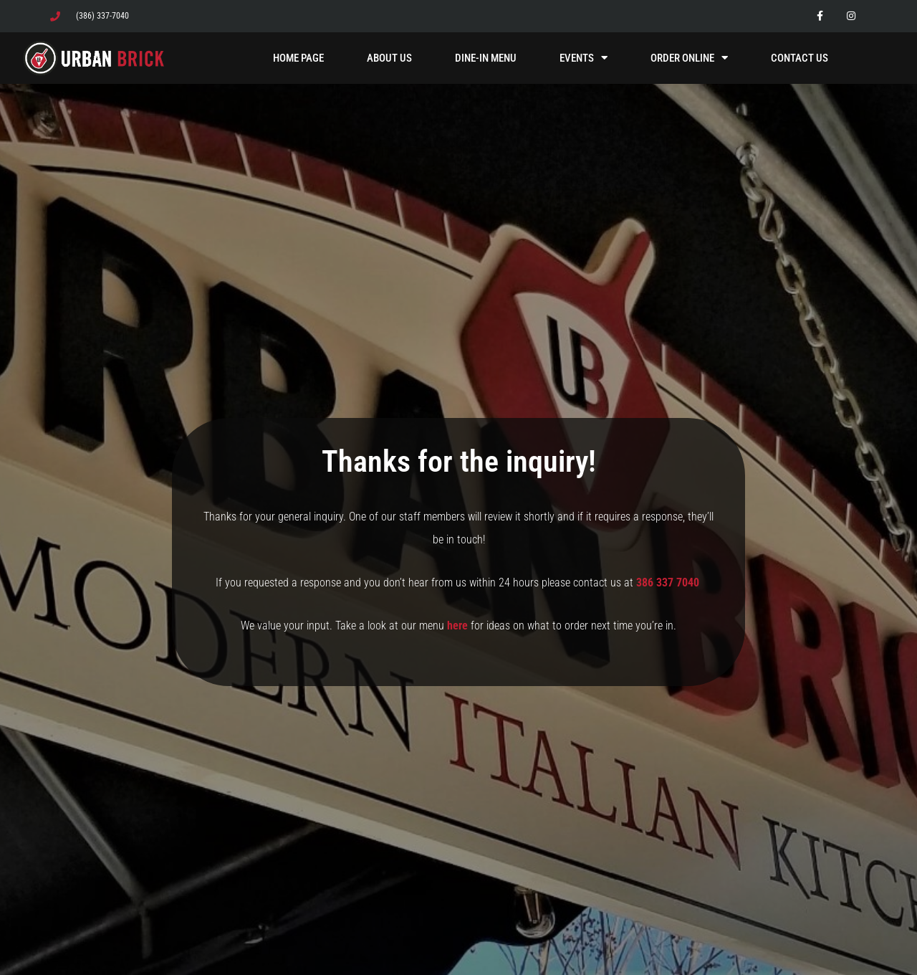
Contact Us (799, 58)
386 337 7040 (669, 582)
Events (584, 58)
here (457, 625)
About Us (389, 58)
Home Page (298, 58)
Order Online (689, 58)
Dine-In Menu (486, 58)
